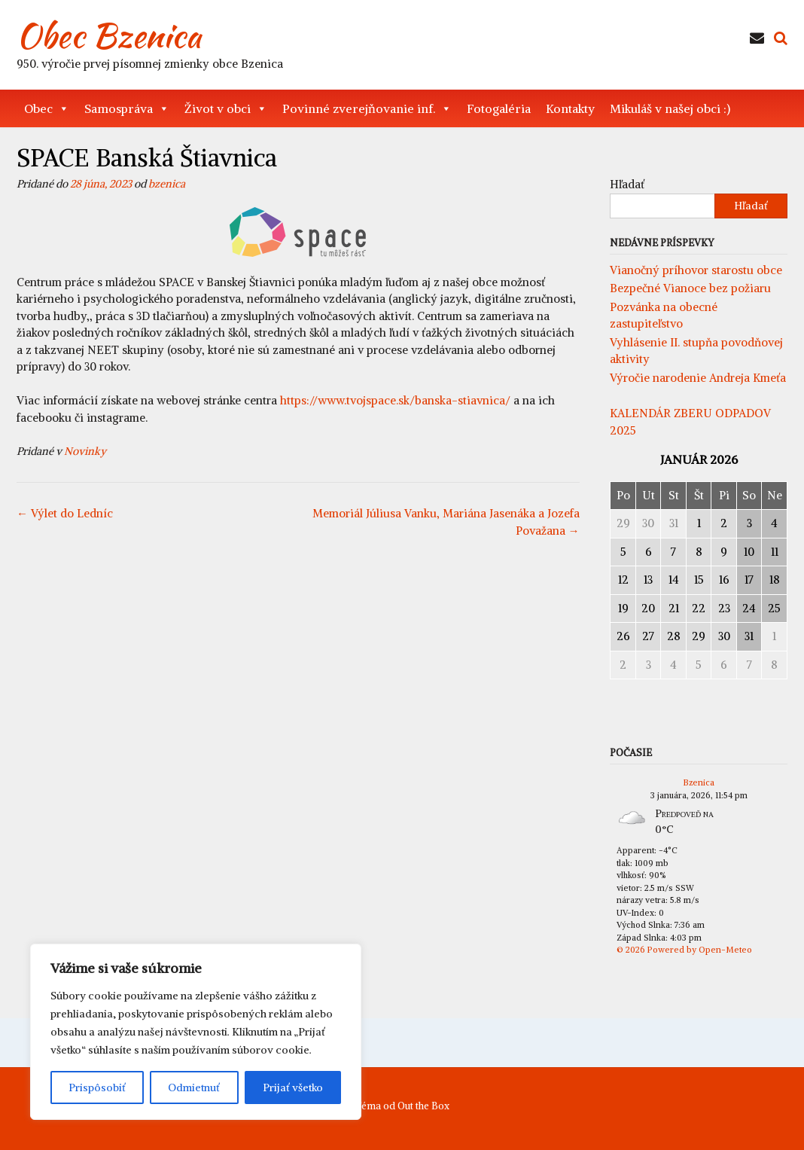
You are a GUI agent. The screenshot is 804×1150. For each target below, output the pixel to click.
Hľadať (627, 184)
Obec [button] (46, 108)
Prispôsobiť (97, 1087)
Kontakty (570, 108)
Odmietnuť (194, 1087)
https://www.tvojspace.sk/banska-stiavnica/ (395, 400)
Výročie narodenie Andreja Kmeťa (698, 378)
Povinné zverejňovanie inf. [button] (367, 108)
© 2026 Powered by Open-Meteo (684, 949)
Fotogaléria (499, 108)
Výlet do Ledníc (65, 513)
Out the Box (423, 1106)
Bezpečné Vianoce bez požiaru (690, 288)
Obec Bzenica (109, 35)
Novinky (85, 451)
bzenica (166, 184)
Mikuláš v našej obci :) (670, 108)
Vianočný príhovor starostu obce (696, 270)
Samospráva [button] (126, 108)
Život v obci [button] (225, 108)
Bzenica (699, 782)
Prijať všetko (293, 1087)
